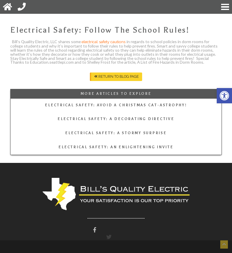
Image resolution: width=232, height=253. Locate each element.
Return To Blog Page (116, 76)
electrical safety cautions (104, 41)
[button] (224, 95)
